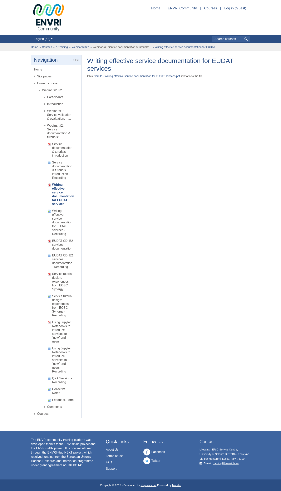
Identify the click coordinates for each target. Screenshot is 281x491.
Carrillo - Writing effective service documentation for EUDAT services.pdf (137, 76)
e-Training (62, 47)
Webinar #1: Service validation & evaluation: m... (59, 114)
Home (155, 8)
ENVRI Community (182, 8)
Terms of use (115, 456)
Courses (210, 8)
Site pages (44, 76)
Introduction (55, 104)
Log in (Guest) (235, 8)
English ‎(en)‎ (43, 39)
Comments (54, 406)
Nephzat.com (148, 485)
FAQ (109, 462)
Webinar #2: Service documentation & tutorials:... (122, 47)
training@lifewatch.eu (226, 463)
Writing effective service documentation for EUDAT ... (186, 47)
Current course (47, 83)
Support (111, 468)
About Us (112, 449)
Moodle (176, 485)
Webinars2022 (80, 47)
